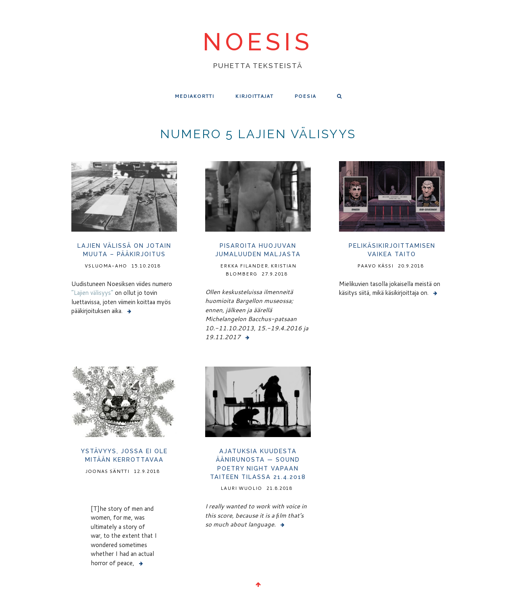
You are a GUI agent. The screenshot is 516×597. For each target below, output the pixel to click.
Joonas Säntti (107, 471)
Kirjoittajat (254, 96)
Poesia (305, 96)
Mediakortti (194, 96)
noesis (258, 42)
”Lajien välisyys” (92, 292)
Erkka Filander (244, 265)
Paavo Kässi (375, 265)
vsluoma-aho (106, 265)
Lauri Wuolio (241, 488)
